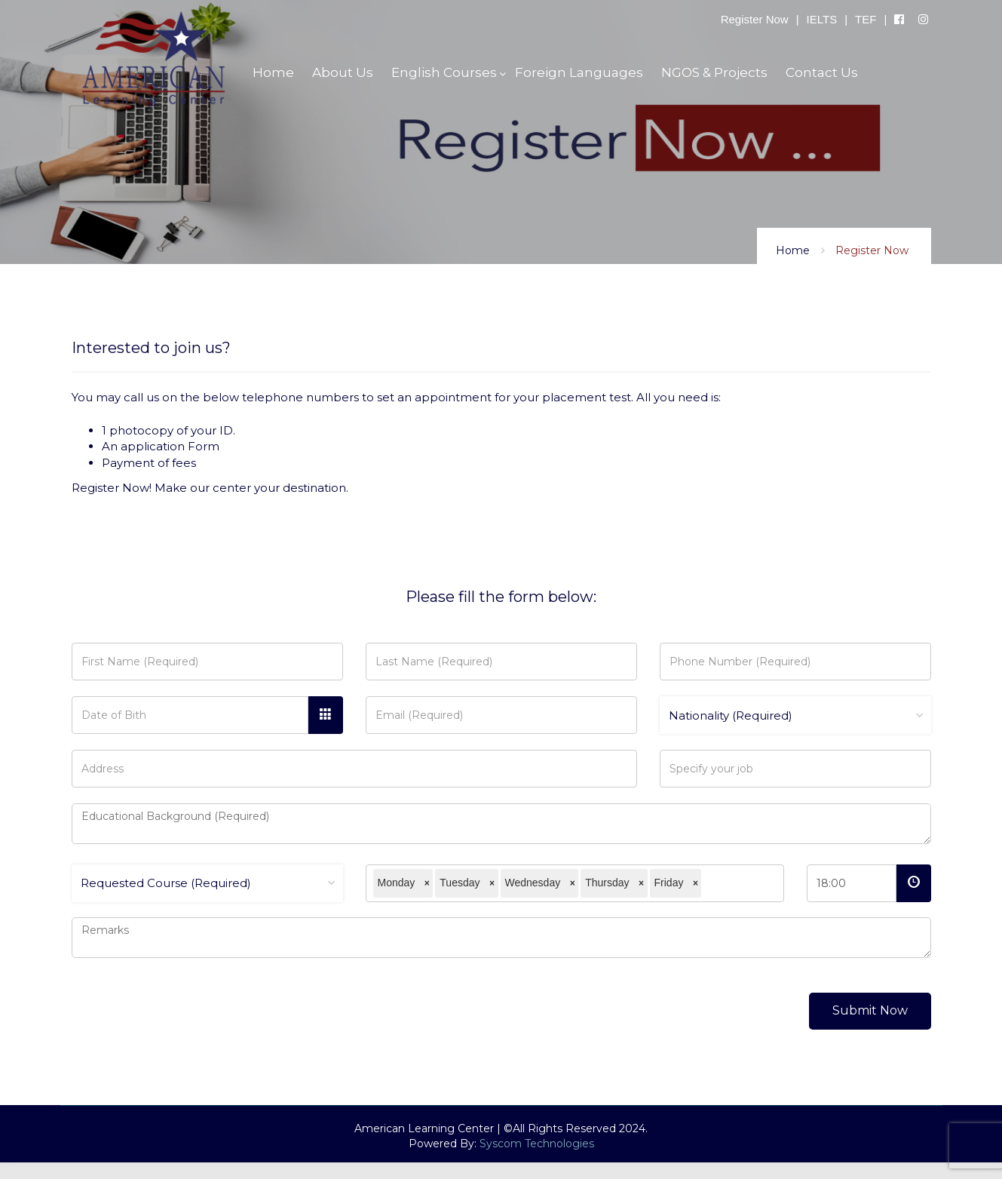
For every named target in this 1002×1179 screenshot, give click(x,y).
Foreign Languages (579, 72)
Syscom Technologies (537, 1143)
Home (793, 250)
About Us (342, 72)
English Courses (444, 72)
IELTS (822, 19)
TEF (865, 19)
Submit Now (870, 1010)
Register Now (755, 19)
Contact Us (822, 72)
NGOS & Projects (714, 72)
